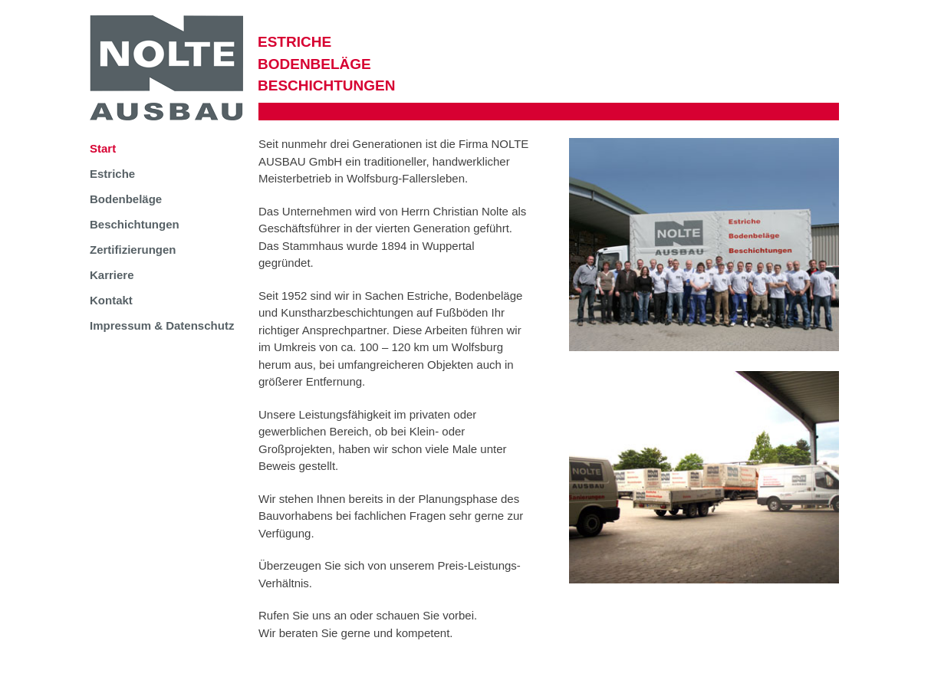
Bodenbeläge (126, 198)
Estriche (112, 173)
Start (103, 148)
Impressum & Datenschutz (162, 325)
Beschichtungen (134, 224)
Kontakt (111, 300)
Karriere (112, 274)
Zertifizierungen (133, 249)
